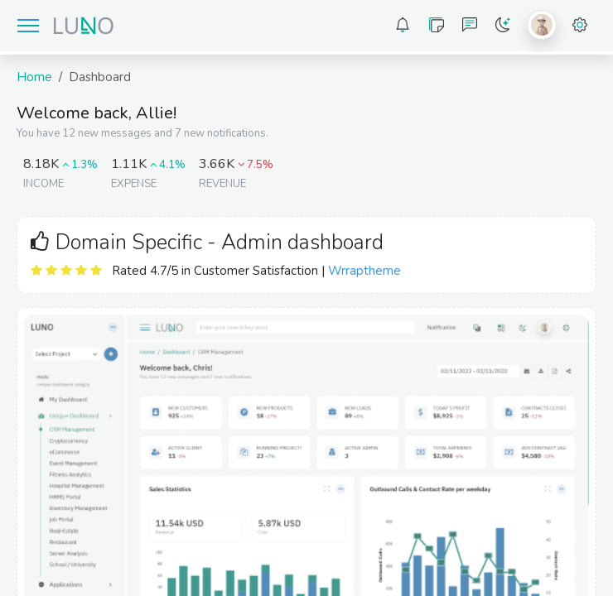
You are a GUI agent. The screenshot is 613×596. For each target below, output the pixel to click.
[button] (402, 25)
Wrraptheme (364, 270)
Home (34, 77)
